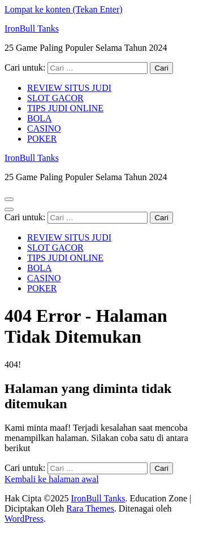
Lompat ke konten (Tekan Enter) (64, 9)
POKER (42, 138)
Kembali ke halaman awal (52, 479)
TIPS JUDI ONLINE (65, 108)
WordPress (24, 518)
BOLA (39, 118)
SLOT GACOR (55, 98)
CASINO (44, 128)
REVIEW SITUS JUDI (69, 88)
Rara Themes (90, 508)
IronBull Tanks (32, 28)
